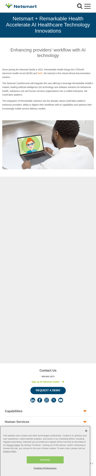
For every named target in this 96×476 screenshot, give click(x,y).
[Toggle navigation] (87, 6)
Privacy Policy (13, 457)
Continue (45, 471)
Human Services (17, 422)
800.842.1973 (48, 376)
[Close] (86, 442)
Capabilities (14, 411)
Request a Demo (48, 390)
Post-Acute (13, 432)
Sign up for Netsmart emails (45, 382)
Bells (39, 73)
